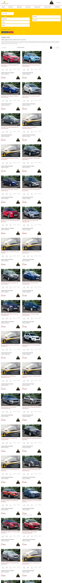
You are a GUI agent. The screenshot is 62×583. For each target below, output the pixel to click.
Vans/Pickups (8, 16)
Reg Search (9, 29)
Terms (2, 565)
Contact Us (57, 7)
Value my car (37, 7)
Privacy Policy (8, 565)
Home (3, 7)
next (57, 47)
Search (11, 32)
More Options (5, 32)
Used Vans (19, 7)
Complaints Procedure (47, 565)
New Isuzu (28, 7)
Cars (3, 16)
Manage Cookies (24, 565)
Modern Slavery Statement (35, 565)
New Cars (4, 550)
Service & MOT (47, 7)
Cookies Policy (16, 565)
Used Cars (10, 7)
